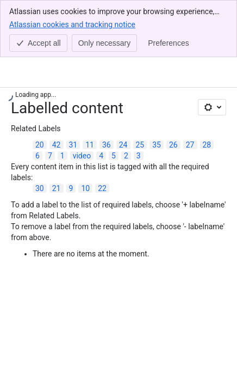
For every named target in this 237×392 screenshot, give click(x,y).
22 (102, 188)
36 (106, 144)
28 (207, 144)
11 (89, 144)
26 (173, 144)
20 (39, 144)
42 (56, 144)
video (82, 155)
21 (56, 188)
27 (190, 144)
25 (140, 144)
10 (85, 188)
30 (39, 188)
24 (123, 144)
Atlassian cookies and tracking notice (72, 24)
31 (73, 144)
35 (156, 144)
